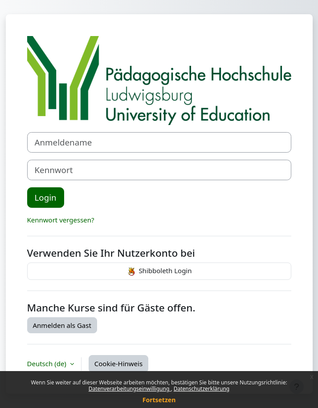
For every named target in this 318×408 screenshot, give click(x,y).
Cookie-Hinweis (118, 363)
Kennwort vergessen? (60, 219)
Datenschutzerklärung (201, 388)
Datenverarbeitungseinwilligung (130, 388)
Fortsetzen (159, 400)
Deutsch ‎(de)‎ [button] (47, 363)
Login (46, 197)
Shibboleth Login (159, 271)
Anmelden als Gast (62, 325)
